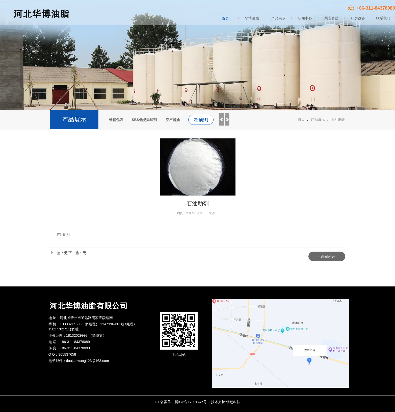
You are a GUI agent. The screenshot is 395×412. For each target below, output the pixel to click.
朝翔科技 (233, 402)
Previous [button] (221, 119)
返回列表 (330, 256)
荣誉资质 (331, 18)
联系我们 (383, 18)
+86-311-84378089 (371, 8)
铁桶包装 (116, 120)
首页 (225, 18)
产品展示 (278, 18)
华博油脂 (252, 18)
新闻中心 (305, 18)
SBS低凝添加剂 (144, 120)
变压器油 (173, 120)
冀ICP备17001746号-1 (192, 402)
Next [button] (227, 119)
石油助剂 (201, 120)
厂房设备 (358, 18)
